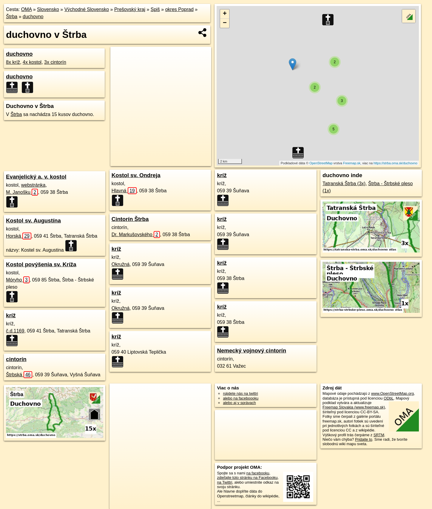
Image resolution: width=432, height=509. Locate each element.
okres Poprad (179, 9)
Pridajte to (363, 439)
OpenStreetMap (321, 163)
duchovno (33, 16)
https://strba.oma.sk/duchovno (395, 163)
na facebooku (257, 473)
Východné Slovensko (86, 9)
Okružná (120, 264)
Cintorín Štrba (130, 219)
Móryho (18, 279)
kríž (11, 315)
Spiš (155, 9)
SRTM (379, 435)
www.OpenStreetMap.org (392, 393)
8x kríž (13, 62)
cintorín (16, 359)
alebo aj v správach (239, 402)
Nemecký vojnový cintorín (251, 350)
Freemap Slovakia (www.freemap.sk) (354, 407)
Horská (18, 236)
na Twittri (224, 482)
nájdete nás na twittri (240, 393)
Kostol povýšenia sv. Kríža (41, 264)
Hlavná (124, 190)
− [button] (225, 23)
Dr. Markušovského (136, 234)
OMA (26, 9)
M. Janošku (22, 192)
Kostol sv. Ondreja (136, 175)
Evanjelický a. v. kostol (36, 177)
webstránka (33, 185)
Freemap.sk (351, 163)
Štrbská (19, 374)
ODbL (389, 398)
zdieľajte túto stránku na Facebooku (247, 477)
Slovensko (48, 9)
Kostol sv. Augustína (33, 220)
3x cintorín (55, 62)
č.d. (15, 330)
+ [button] (225, 14)
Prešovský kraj (129, 9)
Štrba (11, 16)
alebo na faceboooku (240, 398)
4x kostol (32, 62)
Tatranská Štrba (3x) (344, 183)
